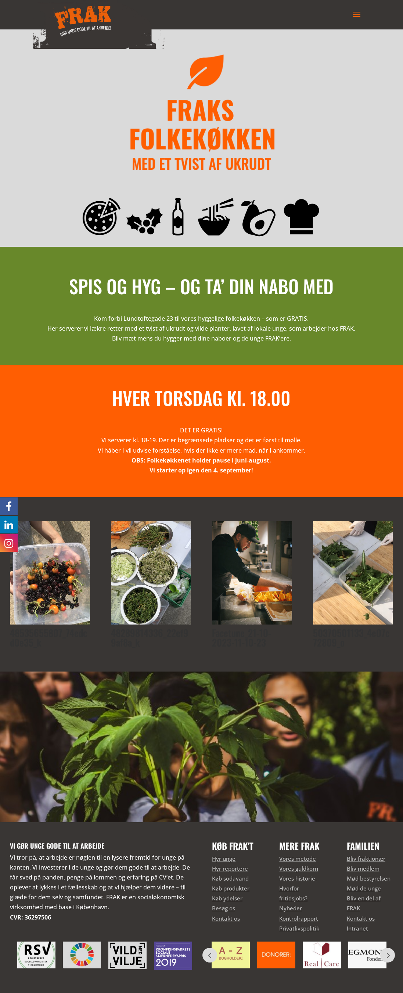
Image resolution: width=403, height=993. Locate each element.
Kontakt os (226, 918)
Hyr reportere (230, 868)
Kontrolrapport (298, 918)
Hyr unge (223, 858)
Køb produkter (230, 888)
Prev (209, 955)
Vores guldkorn (298, 868)
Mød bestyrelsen (369, 878)
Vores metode (297, 858)
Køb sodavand (230, 878)
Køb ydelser (227, 898)
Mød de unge (364, 888)
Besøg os (223, 908)
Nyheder (290, 908)
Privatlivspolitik (299, 928)
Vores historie (298, 878)
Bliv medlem (363, 868)
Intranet (357, 928)
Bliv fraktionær (366, 858)
